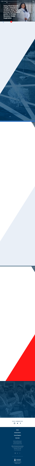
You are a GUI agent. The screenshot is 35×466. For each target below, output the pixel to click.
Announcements (17, 432)
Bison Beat (17, 437)
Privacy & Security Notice (17, 442)
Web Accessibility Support (17, 441)
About (17, 429)
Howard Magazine (17, 435)
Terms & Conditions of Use (17, 443)
